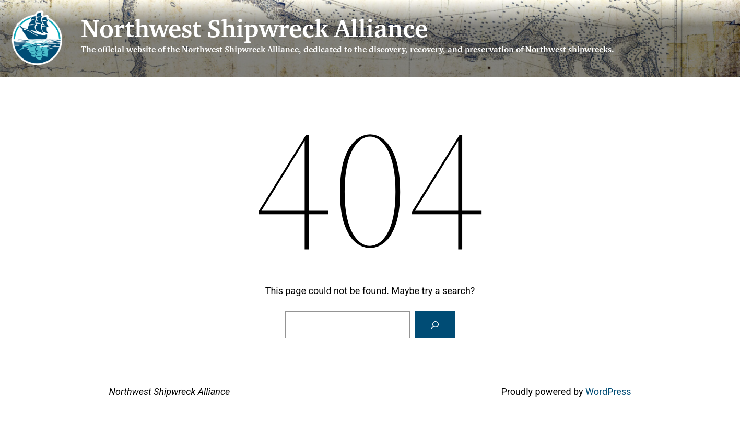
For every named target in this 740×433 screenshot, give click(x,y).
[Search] (435, 324)
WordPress (608, 391)
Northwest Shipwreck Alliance (254, 31)
